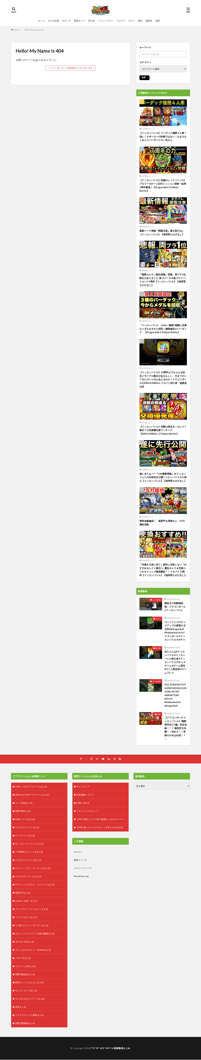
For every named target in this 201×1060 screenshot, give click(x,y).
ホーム (41, 20)
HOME (16, 30)
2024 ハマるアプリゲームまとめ (31, 787)
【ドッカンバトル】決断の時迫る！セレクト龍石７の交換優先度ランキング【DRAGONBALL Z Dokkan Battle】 (163, 430)
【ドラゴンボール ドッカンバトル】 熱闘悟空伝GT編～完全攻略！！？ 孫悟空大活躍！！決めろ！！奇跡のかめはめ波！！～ (175, 728)
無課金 (149, 20)
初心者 (91, 20)
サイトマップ (83, 787)
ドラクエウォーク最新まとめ (29, 1015)
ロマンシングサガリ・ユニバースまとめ (35, 885)
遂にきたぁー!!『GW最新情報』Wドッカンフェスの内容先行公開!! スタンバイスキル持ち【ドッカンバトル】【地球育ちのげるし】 (163, 477)
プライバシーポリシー (87, 811)
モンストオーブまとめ (26, 991)
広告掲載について (85, 795)
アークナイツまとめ (25, 836)
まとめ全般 (53, 20)
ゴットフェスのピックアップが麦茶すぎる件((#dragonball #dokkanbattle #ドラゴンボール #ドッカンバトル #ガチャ (175, 631)
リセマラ (120, 20)
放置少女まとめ (22, 893)
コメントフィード (82, 868)
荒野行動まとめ (22, 811)
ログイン (78, 852)
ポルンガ (66, 20)
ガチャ (131, 20)
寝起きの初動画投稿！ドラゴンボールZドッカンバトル (175, 607)
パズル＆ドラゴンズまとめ (28, 860)
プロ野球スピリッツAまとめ (29, 852)
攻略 (157, 20)
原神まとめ (20, 1007)
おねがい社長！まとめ (26, 901)
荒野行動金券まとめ (25, 974)
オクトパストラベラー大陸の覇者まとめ (35, 934)
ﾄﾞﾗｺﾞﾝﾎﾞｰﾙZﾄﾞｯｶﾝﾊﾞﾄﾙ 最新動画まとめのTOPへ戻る (70, 68)
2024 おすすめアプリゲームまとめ (32, 795)
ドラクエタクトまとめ (26, 917)
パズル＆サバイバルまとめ (28, 876)
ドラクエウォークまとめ (27, 827)
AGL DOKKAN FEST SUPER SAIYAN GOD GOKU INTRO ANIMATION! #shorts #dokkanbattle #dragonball (175, 695)
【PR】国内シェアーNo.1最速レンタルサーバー (99, 819)
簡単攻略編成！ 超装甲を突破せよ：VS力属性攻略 (162, 523)
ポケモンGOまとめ (24, 942)
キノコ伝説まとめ (24, 803)
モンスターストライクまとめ (29, 844)
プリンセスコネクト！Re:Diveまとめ (33, 950)
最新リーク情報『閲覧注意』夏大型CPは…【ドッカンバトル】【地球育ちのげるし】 (161, 232)
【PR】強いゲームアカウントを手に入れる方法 (99, 827)
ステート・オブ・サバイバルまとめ (32, 868)
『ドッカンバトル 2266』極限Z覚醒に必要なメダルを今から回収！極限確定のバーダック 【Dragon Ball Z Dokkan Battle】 (163, 329)
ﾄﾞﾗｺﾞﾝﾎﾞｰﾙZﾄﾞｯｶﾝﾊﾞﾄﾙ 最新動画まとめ (110, 1048)
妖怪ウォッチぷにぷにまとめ (29, 983)
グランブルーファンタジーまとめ (31, 909)
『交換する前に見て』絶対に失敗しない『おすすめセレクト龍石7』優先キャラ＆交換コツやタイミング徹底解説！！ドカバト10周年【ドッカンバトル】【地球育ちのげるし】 (163, 570)
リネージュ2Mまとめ (25, 966)
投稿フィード (80, 860)
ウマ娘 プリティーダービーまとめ (32, 925)
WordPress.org (81, 876)
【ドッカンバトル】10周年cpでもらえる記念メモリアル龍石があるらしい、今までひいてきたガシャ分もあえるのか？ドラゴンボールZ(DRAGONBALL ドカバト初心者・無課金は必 (163, 379)
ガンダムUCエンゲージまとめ (30, 999)
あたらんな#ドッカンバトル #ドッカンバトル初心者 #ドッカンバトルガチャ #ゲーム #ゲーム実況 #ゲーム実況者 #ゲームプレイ (175, 662)
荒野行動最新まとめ (25, 1023)
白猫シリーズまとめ (25, 819)
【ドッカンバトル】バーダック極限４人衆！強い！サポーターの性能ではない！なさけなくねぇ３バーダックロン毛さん (163, 136)
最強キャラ (79, 20)
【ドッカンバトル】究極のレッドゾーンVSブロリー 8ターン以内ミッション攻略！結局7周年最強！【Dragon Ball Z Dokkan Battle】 (162, 185)
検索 (144, 77)
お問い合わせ (83, 803)
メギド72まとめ (23, 958)
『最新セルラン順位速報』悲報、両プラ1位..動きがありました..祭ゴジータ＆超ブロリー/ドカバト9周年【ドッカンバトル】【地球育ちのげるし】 (163, 280)
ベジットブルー (105, 20)
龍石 (140, 20)
